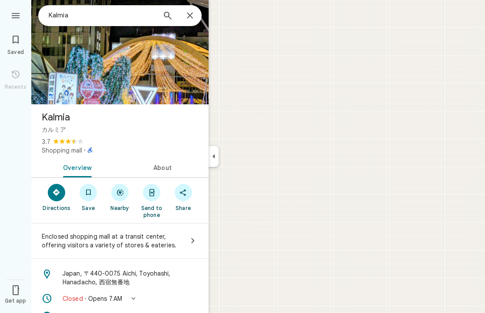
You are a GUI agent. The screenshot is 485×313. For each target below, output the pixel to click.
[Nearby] (120, 197)
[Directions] (57, 197)
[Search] (167, 16)
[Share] (183, 197)
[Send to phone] (151, 200)
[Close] (190, 16)
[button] (120, 298)
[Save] (88, 197)
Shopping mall (62, 150)
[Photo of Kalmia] (120, 52)
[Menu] (15, 15)
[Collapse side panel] (214, 156)
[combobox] (102, 15)
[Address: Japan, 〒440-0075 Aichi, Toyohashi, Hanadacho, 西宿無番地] (120, 278)
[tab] (75, 166)
